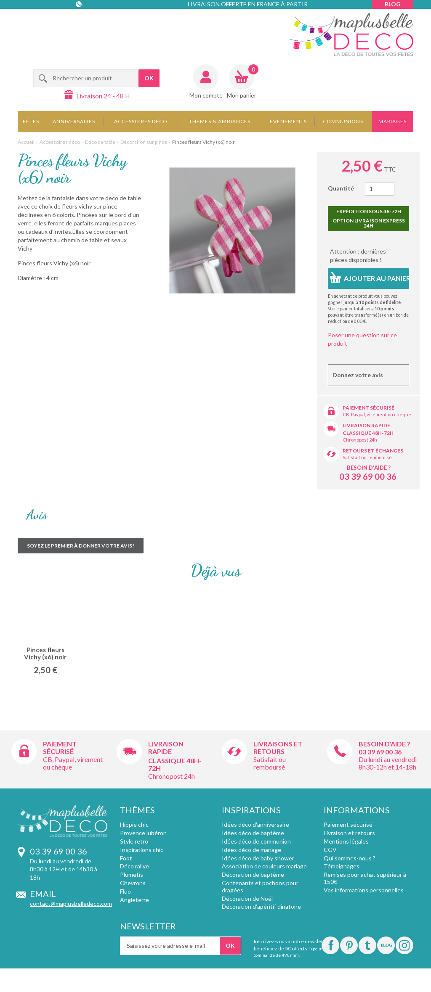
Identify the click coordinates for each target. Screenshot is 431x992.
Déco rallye (134, 866)
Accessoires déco (141, 121)
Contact (79, 20)
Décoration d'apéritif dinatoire (261, 906)
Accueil (26, 142)
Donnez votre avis (358, 374)
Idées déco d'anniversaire (255, 824)
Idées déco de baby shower (258, 858)
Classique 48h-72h (368, 433)
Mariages (392, 121)
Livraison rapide (366, 425)
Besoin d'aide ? (369, 467)
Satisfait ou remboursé (367, 457)
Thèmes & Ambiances (219, 121)
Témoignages (341, 866)
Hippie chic (134, 824)
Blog (393, 4)
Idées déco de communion (256, 841)
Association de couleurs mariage (264, 866)
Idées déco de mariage (251, 849)
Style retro (134, 841)
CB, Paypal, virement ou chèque (377, 414)
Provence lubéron (143, 832)
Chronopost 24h (360, 439)
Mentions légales (346, 841)
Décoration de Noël (247, 898)
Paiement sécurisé (368, 408)
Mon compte (206, 95)
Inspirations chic (141, 849)
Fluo (125, 891)
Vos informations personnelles (364, 890)
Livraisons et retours (277, 747)
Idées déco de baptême (253, 832)
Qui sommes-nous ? (349, 858)
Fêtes (31, 121)
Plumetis (131, 874)
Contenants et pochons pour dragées (260, 886)
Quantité (341, 188)
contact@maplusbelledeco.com (71, 903)
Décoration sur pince (143, 142)
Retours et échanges (373, 450)
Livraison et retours (349, 832)
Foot (126, 858)
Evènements (288, 121)
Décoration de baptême (253, 874)
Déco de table (100, 142)
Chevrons (133, 882)
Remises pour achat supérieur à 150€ (365, 878)
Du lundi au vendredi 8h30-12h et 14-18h (388, 763)
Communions (343, 121)
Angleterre (134, 899)
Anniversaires (74, 121)
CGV (330, 849)
